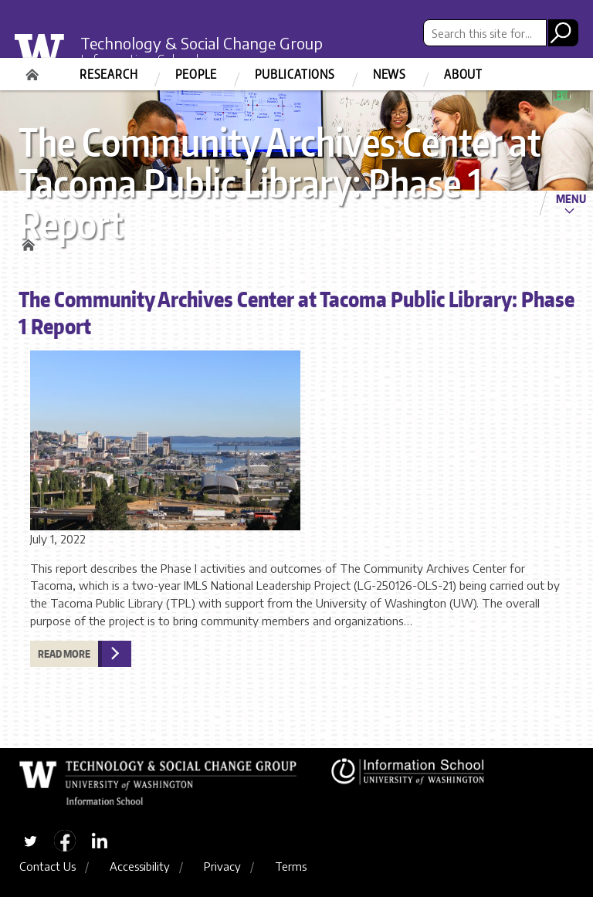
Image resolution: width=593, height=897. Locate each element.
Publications (295, 74)
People (196, 74)
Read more (64, 654)
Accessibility (140, 866)
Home (34, 69)
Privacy (222, 866)
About (463, 74)
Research (108, 74)
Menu (571, 198)
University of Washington (50, 57)
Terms (291, 866)
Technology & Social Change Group (201, 42)
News (389, 74)
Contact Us (47, 866)
